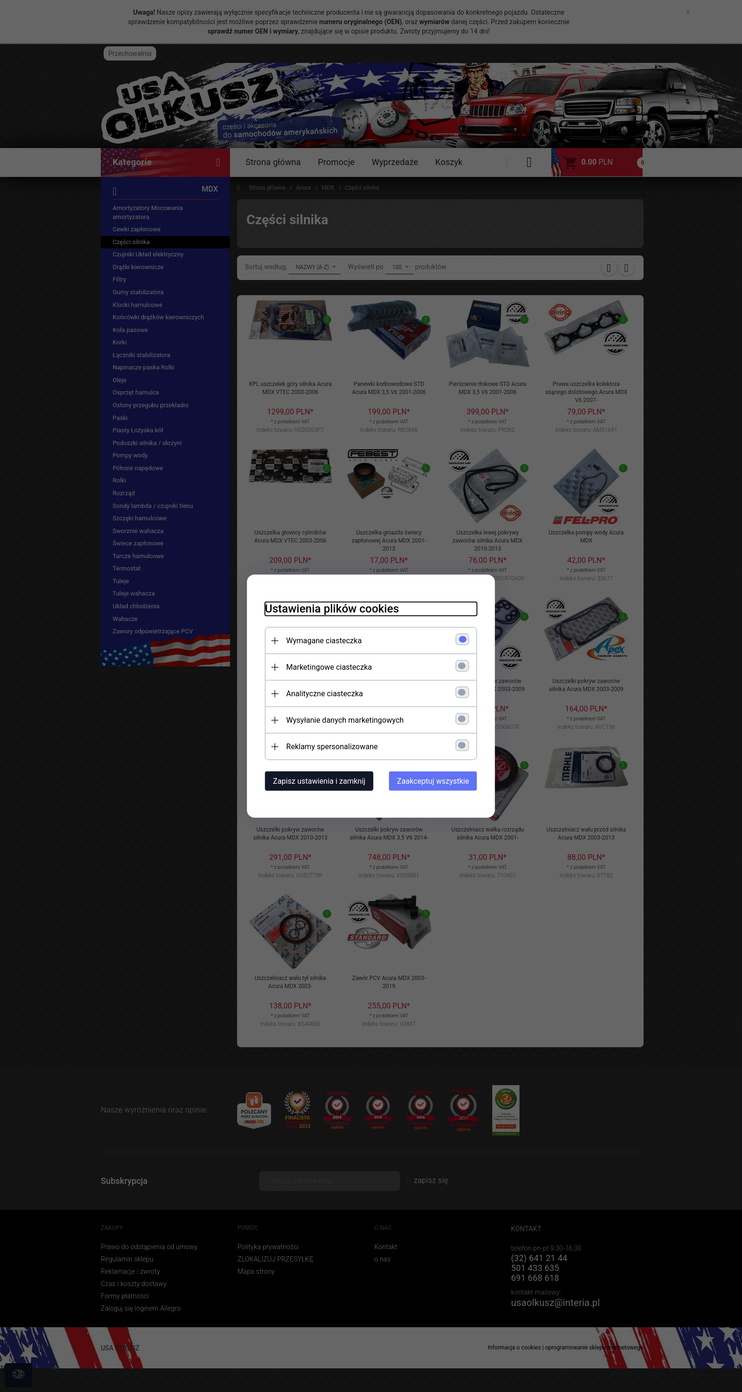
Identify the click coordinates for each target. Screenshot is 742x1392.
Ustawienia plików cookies (329, 608)
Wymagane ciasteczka (321, 640)
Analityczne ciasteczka (321, 693)
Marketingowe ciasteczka (326, 666)
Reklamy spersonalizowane (329, 746)
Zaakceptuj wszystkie (436, 780)
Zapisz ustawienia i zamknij (316, 780)
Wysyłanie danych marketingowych (342, 719)
